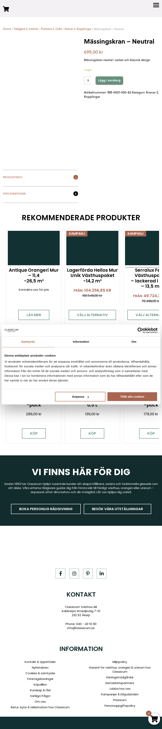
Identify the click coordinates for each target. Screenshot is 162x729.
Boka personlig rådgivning (46, 507)
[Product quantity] (88, 80)
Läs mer (33, 314)
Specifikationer (14, 194)
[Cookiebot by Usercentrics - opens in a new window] (140, 330)
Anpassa (80, 396)
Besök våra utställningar (117, 507)
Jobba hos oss (119, 688)
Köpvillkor (40, 684)
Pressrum (120, 699)
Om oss (40, 701)
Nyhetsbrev (40, 667)
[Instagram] (74, 572)
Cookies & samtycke (40, 672)
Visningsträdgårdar (120, 676)
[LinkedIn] (101, 572)
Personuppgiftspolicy (119, 705)
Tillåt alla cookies (132, 396)
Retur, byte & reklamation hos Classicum (40, 706)
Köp (33, 432)
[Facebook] (60, 572)
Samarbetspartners (119, 682)
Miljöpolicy (119, 661)
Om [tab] (133, 341)
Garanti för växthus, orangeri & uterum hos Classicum (120, 669)
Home (7, 29)
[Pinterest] (88, 572)
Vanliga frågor (40, 695)
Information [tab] (81, 341)
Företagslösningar (40, 678)
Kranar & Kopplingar (78, 29)
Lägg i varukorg (109, 80)
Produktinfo (12, 177)
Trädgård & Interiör (26, 29)
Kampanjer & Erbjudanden (120, 693)
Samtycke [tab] (28, 341)
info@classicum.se (81, 627)
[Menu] (156, 5)
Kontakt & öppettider (40, 661)
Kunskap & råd (40, 689)
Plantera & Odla (51, 29)
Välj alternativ (91, 314)
